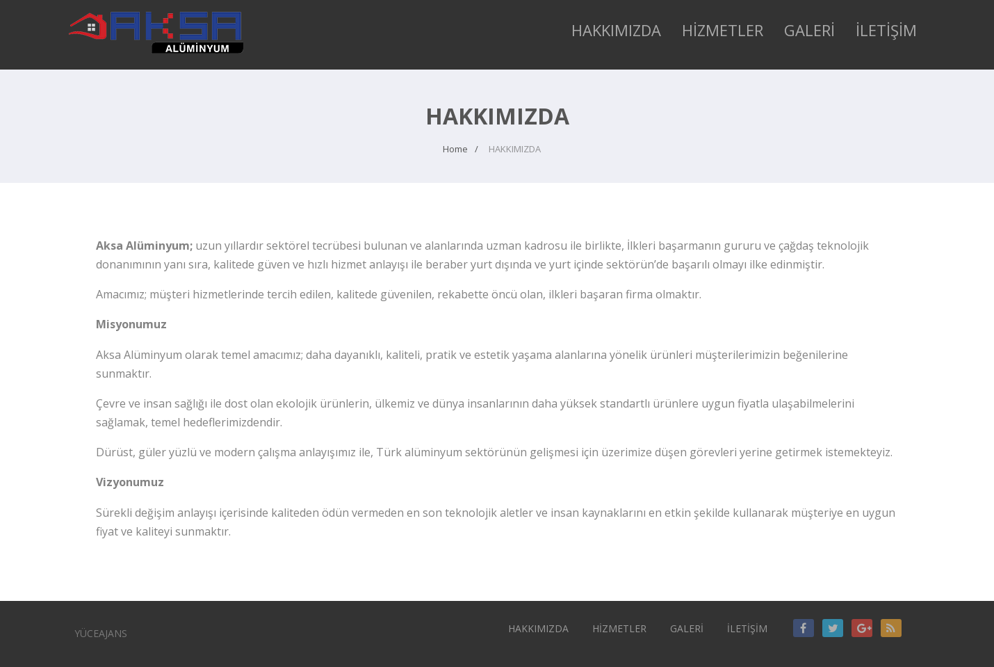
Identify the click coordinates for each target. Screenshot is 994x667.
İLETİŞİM (886, 29)
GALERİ (809, 29)
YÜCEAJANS (100, 633)
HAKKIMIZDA (616, 29)
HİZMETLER (722, 29)
